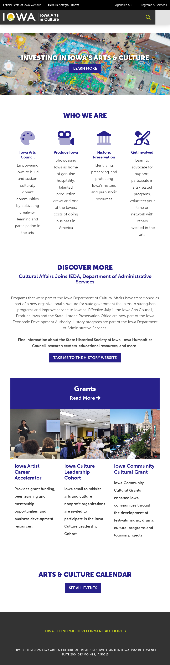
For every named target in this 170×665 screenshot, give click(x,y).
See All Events (83, 588)
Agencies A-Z (123, 5)
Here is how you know (63, 5)
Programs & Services (153, 5)
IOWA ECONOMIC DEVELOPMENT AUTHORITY (85, 631)
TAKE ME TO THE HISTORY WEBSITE (85, 357)
